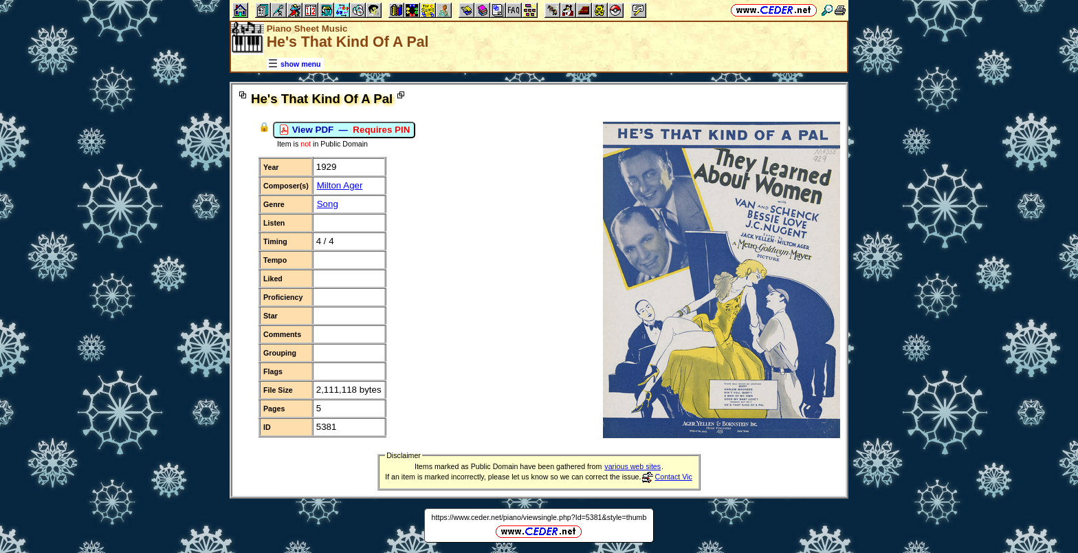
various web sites (632, 466)
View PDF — (344, 129)
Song (327, 204)
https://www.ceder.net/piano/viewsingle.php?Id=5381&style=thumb (539, 517)
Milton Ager (340, 185)
